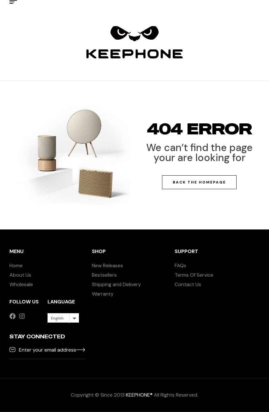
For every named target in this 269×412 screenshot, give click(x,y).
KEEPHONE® (139, 395)
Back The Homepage (199, 182)
